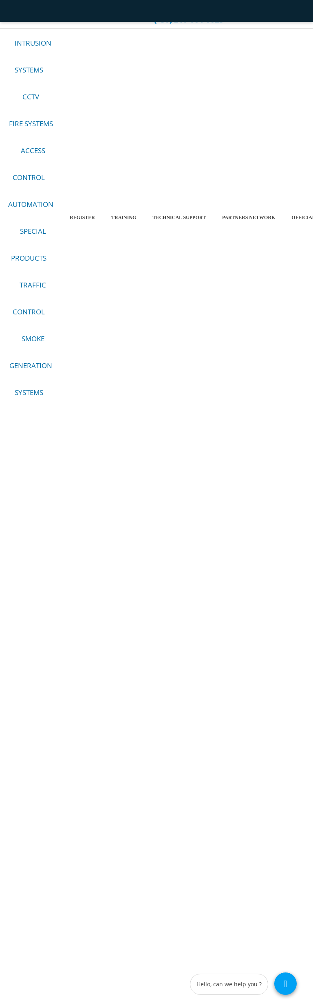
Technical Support (179, 224)
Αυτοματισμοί (19, 878)
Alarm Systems (20, 837)
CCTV (30, 103)
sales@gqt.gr (196, 708)
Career (119, 10)
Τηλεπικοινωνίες (22, 898)
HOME (14, 10)
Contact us (23, 21)
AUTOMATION (30, 211)
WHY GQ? (83, 10)
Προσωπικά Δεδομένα (205, 868)
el (263, 10)
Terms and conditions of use (212, 837)
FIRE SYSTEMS (31, 130)
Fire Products (18, 858)
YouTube (131, 614)
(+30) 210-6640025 (203, 717)
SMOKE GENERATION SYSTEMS (30, 372)
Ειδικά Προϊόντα (22, 888)
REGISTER (82, 224)
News (188, 888)
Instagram (153, 614)
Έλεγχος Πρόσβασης (26, 868)
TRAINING (123, 224)
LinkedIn (176, 614)
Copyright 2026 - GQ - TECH (50, 966)
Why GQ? (193, 858)
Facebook (109, 614)
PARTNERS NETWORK (248, 224)
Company (43, 10)
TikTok (198, 614)
